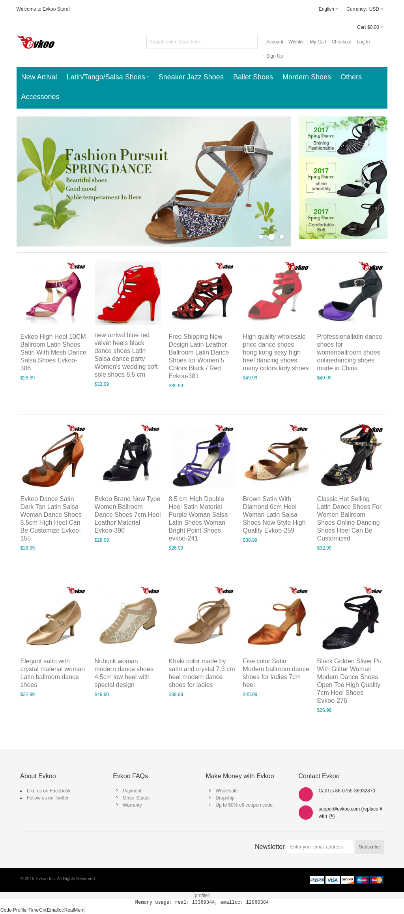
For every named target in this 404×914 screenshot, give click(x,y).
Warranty (132, 805)
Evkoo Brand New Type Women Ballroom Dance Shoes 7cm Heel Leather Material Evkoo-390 (128, 514)
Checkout (341, 42)
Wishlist (296, 42)
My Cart (318, 42)
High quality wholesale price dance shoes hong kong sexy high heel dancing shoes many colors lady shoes (276, 352)
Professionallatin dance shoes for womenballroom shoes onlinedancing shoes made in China (349, 352)
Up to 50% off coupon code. (244, 805)
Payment (132, 791)
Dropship (224, 798)
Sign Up (274, 56)
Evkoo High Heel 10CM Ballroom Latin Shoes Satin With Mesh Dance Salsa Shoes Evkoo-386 (53, 352)
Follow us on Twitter (48, 798)
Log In (363, 42)
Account (274, 42)
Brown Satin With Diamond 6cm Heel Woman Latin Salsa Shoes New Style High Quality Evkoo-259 (274, 514)
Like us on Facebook (49, 791)
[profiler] (201, 895)
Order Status (136, 798)
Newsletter (270, 846)
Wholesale (226, 791)
